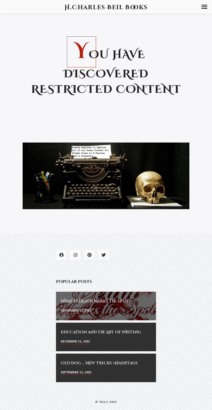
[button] (204, 7)
